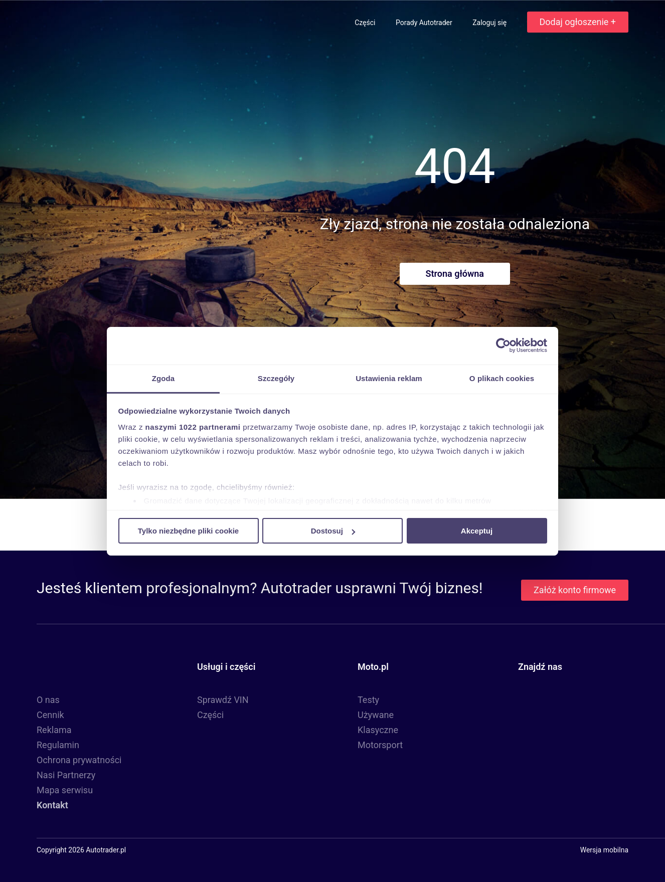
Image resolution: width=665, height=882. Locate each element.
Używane (376, 715)
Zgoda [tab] (163, 378)
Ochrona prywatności (79, 760)
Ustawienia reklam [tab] (389, 378)
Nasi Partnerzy (66, 775)
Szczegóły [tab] (276, 378)
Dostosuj (333, 530)
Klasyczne (378, 730)
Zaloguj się (490, 23)
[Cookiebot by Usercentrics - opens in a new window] (503, 345)
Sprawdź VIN (223, 699)
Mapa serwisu (65, 790)
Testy (368, 699)
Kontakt (52, 805)
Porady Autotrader (425, 23)
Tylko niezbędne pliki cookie (188, 530)
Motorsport (380, 745)
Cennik (50, 715)
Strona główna (455, 273)
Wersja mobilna (604, 850)
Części (366, 23)
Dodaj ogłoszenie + (578, 22)
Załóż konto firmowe (575, 590)
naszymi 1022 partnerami (193, 426)
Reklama (54, 730)
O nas (48, 699)
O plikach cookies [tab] (501, 378)
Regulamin (58, 745)
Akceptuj (476, 530)
